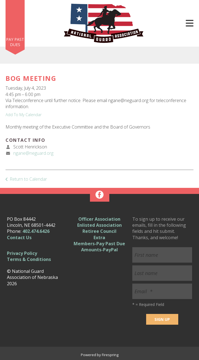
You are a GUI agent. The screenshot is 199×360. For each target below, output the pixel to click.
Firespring (110, 354)
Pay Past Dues (15, 42)
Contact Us (19, 237)
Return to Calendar (28, 179)
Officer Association (99, 219)
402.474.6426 (36, 231)
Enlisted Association (99, 225)
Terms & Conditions (29, 259)
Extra (99, 237)
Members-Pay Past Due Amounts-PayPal (99, 247)
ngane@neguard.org (33, 153)
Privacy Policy (22, 253)
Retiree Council (99, 231)
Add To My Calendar (24, 114)
